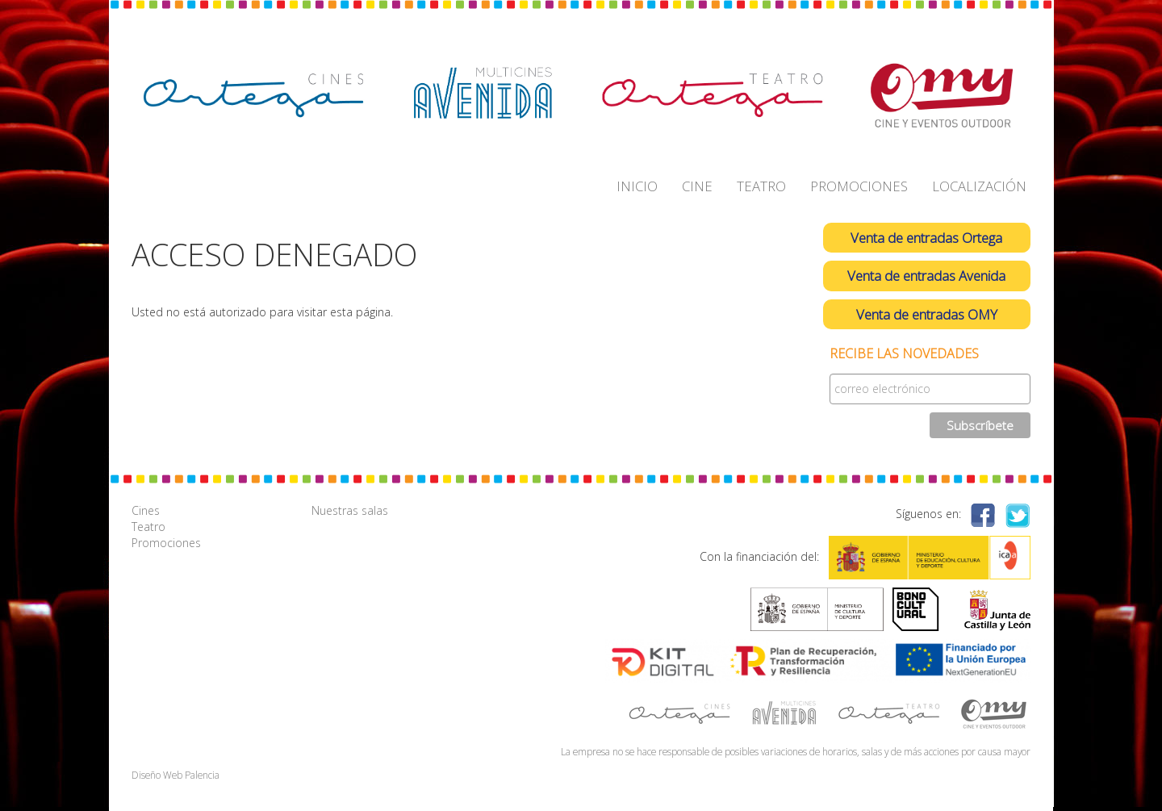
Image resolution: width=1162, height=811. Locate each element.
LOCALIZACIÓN (979, 186)
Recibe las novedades (904, 353)
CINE (697, 186)
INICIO (637, 186)
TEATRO (761, 186)
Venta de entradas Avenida (926, 275)
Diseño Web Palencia (175, 774)
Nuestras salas (349, 510)
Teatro (148, 526)
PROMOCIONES (859, 186)
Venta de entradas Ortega (926, 237)
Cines (146, 510)
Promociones (166, 542)
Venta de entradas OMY (926, 314)
